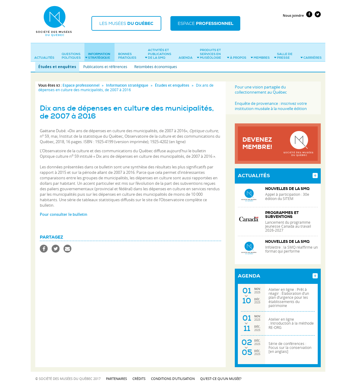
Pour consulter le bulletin (63, 214)
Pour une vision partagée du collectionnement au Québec (261, 89)
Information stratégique (97, 56)
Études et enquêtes (57, 66)
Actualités (44, 58)
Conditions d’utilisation (173, 378)
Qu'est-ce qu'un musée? (220, 378)
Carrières (311, 58)
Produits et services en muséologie (209, 54)
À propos (236, 58)
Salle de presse (283, 56)
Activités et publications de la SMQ (158, 54)
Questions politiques (71, 56)
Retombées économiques (155, 66)
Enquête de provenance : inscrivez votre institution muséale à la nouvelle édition (271, 106)
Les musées (126, 23)
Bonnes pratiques (127, 56)
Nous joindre (293, 15)
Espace (205, 23)
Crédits (138, 378)
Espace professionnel (81, 85)
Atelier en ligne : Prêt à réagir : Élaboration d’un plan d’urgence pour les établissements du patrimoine (289, 297)
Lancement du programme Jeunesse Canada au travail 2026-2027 (288, 226)
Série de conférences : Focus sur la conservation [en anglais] (290, 347)
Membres (260, 58)
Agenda (186, 58)
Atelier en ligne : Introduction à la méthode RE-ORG (291, 323)
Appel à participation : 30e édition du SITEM (287, 196)
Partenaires (116, 378)
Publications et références (105, 66)
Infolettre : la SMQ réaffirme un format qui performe (291, 249)
